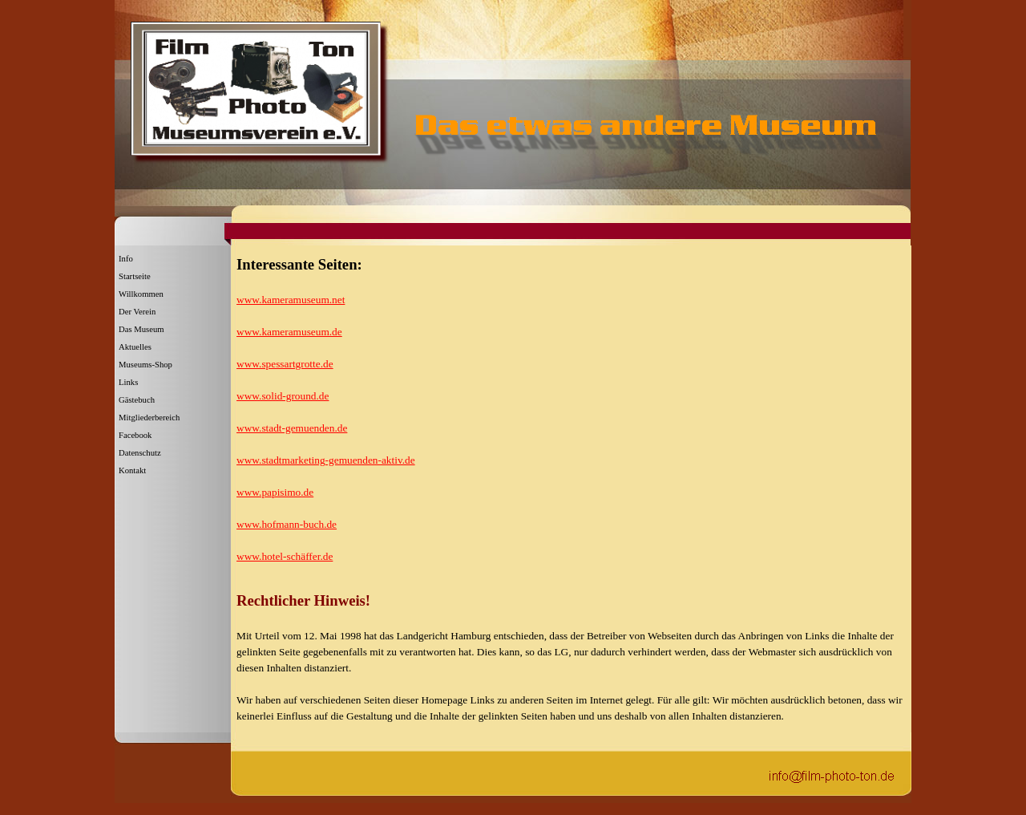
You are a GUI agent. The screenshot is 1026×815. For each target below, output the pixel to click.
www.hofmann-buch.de (286, 524)
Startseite (135, 276)
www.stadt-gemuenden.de (291, 428)
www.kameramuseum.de (289, 332)
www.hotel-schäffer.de (284, 556)
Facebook (135, 435)
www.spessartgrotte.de (284, 364)
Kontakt (132, 470)
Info (126, 258)
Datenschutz (140, 452)
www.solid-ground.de (282, 396)
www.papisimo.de (274, 492)
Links (128, 382)
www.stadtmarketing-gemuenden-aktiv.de (325, 460)
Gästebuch (137, 399)
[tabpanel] (569, 417)
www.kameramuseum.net (290, 300)
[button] (832, 774)
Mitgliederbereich (149, 417)
